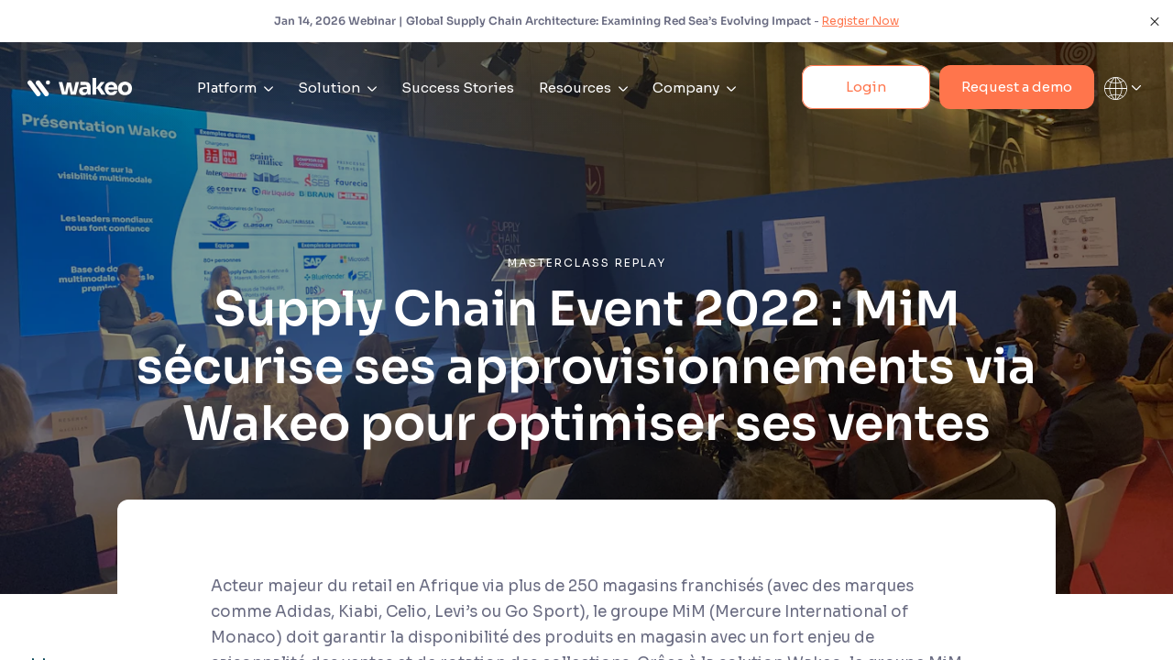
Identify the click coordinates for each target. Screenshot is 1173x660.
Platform (235, 87)
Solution (337, 87)
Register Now (860, 21)
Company (694, 87)
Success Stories (457, 87)
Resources (583, 87)
